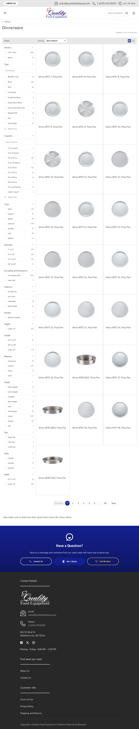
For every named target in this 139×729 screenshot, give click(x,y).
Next (114, 503)
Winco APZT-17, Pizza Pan (118, 377)
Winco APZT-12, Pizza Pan (84, 227)
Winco (10, 57)
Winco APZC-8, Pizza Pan (118, 76)
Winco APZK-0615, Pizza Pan (86, 377)
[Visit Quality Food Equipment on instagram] (33, 642)
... (100, 503)
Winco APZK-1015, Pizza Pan (52, 478)
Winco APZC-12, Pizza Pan (51, 227)
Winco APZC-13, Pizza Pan (51, 277)
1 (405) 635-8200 (36, 625)
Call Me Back (126, 3)
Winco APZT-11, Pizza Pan (84, 177)
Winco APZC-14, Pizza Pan (84, 277)
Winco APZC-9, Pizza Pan (84, 126)
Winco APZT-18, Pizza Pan (118, 427)
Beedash (82, 724)
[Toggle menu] (5, 13)
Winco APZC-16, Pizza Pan (118, 327)
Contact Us (11, 3)
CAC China (12, 52)
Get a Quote (69, 561)
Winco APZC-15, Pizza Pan (84, 327)
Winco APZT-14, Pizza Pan (118, 277)
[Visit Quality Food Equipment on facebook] (21, 642)
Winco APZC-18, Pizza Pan (84, 427)
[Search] (118, 13)
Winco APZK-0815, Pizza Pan (52, 427)
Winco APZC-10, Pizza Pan (51, 177)
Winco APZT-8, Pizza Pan (84, 76)
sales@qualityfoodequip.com (42, 614)
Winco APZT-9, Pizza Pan (50, 126)
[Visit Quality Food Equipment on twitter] (27, 642)
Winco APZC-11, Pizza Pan (118, 177)
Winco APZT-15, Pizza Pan (51, 327)
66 (105, 503)
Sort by (41, 41)
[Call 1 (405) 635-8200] (104, 3)
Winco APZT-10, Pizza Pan (118, 126)
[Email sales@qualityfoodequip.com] (72, 3)
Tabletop (7, 22)
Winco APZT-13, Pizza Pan (118, 227)
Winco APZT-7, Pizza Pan (50, 76)
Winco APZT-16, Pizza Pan (51, 377)
